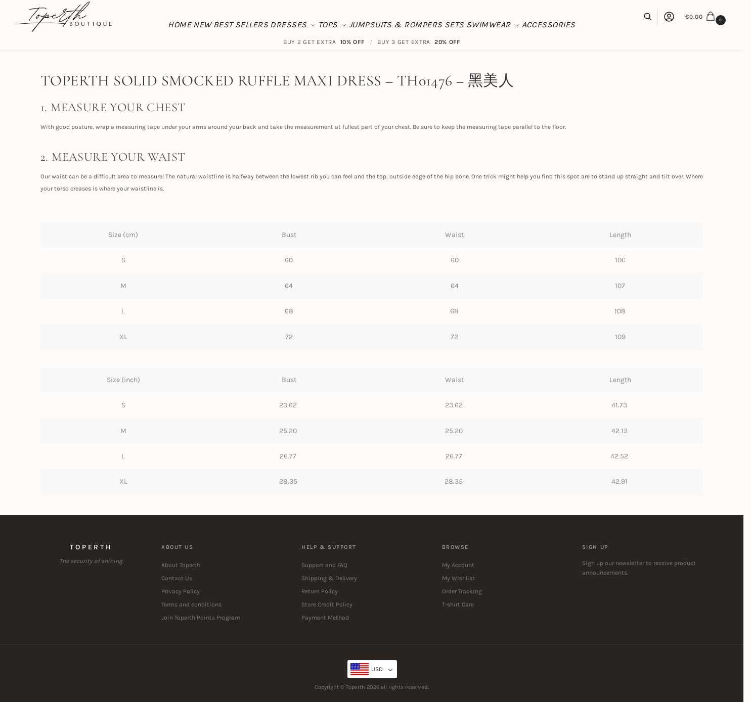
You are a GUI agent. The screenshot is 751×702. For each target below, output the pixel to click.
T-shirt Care (458, 604)
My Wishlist (458, 578)
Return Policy (319, 591)
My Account (458, 565)
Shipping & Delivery (329, 578)
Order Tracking (462, 591)
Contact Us (176, 578)
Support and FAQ (324, 565)
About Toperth (180, 565)
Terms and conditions (191, 604)
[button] (706, 17)
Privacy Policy (180, 591)
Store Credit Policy (326, 604)
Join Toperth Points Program (200, 617)
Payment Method (325, 617)
